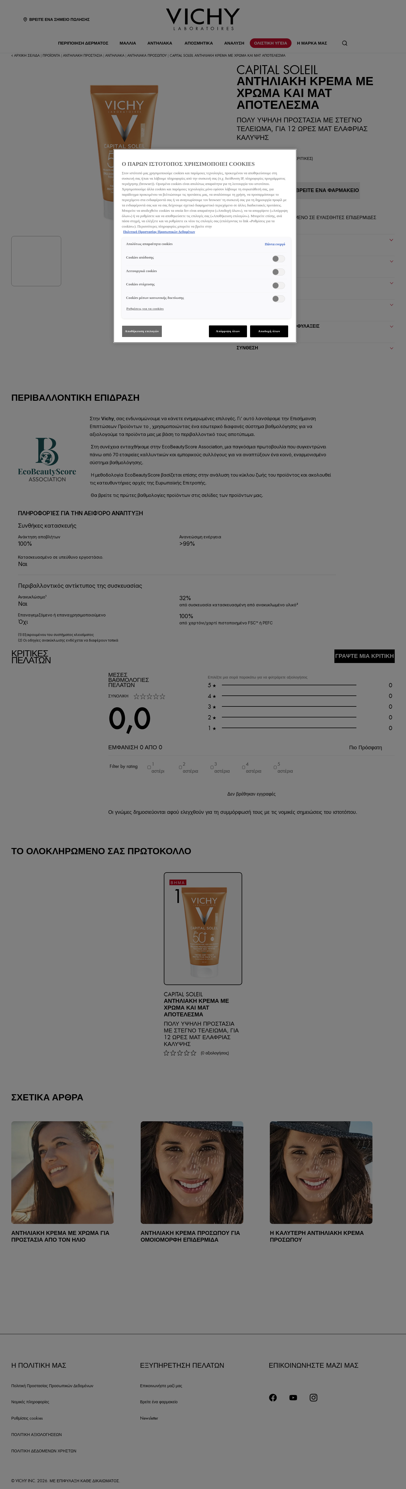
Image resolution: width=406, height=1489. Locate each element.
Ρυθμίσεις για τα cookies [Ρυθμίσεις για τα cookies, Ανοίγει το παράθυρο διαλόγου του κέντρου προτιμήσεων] (145, 308)
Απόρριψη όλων (228, 331)
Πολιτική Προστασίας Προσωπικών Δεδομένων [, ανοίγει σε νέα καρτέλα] (159, 232)
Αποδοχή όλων (269, 331)
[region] (205, 246)
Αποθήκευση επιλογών (142, 331)
